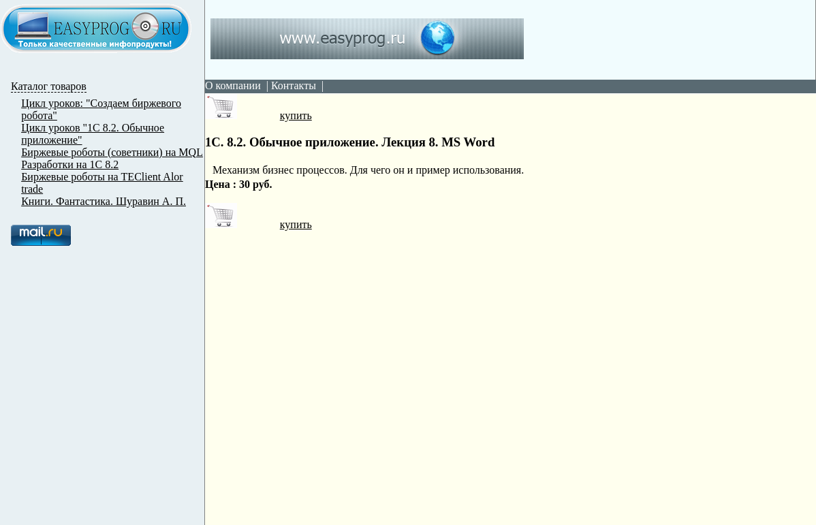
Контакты (293, 85)
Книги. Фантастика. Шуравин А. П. (103, 201)
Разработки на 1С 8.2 (70, 164)
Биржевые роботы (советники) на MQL (112, 152)
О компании (233, 85)
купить (258, 115)
